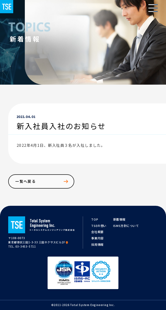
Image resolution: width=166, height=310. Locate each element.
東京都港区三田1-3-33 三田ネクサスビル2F (38, 242)
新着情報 (119, 219)
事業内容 (97, 238)
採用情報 (97, 244)
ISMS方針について (126, 226)
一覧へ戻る (42, 181)
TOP (94, 219)
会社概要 (97, 232)
